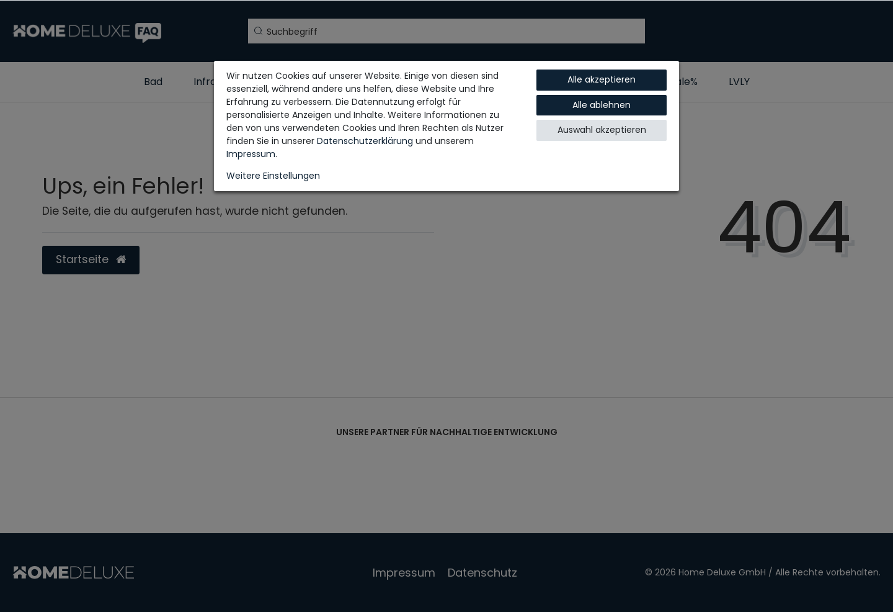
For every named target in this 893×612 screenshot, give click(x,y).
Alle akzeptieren (601, 79)
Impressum (250, 154)
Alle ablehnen (601, 105)
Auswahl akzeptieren (602, 130)
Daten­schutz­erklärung (365, 141)
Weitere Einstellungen (273, 175)
